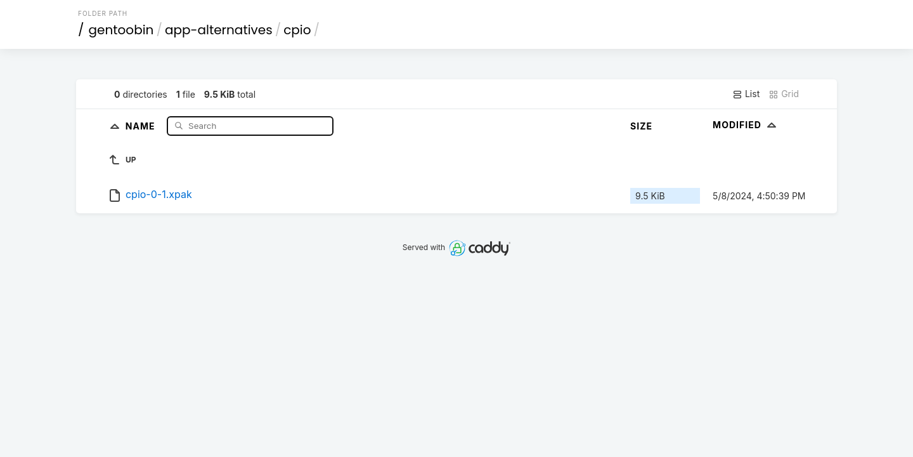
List (746, 94)
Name (142, 125)
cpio (297, 30)
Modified (746, 124)
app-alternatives (219, 30)
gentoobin (121, 30)
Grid (783, 94)
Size (641, 126)
